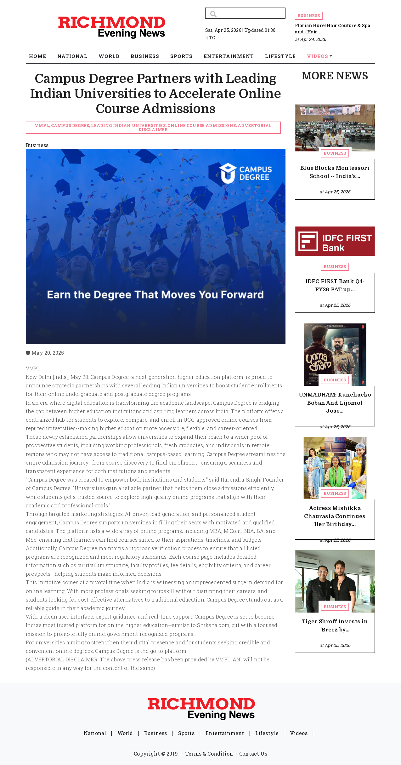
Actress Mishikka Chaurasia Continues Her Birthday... (334, 516)
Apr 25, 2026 (337, 192)
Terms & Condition (209, 753)
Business (308, 15)
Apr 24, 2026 (313, 39)
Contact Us (253, 753)
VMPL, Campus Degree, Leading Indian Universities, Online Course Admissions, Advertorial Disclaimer (153, 127)
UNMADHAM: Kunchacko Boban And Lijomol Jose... (335, 403)
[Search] (245, 13)
